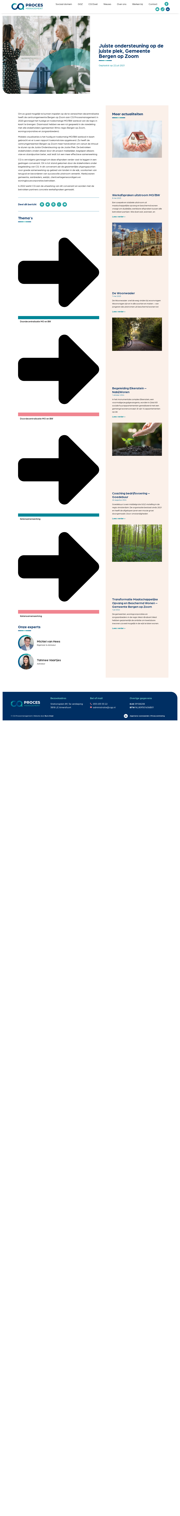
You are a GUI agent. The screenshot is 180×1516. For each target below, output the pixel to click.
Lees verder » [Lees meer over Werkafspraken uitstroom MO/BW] (118, 216)
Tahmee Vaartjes (49, 660)
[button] (63, 4)
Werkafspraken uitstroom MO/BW (136, 195)
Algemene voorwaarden (139, 716)
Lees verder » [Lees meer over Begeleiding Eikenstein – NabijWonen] (118, 416)
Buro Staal (49, 716)
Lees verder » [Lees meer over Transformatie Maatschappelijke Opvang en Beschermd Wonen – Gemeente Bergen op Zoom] (118, 628)
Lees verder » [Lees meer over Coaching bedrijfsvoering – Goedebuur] (118, 518)
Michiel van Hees (48, 641)
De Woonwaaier (123, 293)
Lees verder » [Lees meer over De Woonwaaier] (118, 311)
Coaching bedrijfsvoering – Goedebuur (131, 495)
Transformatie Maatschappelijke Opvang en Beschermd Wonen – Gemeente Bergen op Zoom (135, 602)
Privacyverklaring (157, 716)
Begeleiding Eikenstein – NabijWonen (129, 390)
